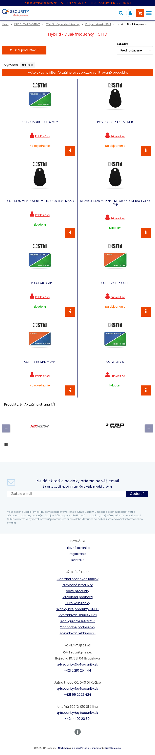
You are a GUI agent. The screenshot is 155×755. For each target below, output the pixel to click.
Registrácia (77, 554)
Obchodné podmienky (77, 627)
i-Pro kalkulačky (77, 603)
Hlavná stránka (78, 547)
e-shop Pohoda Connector (86, 748)
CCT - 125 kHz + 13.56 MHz (40, 122)
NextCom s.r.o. (113, 748)
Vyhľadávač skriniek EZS (78, 615)
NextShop (63, 748)
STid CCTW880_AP (40, 283)
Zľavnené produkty (77, 585)
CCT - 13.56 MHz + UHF (39, 361)
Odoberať (137, 493)
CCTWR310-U (115, 361)
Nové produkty (77, 591)
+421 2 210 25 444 (75, 3)
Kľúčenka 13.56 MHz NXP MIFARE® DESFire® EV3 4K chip (115, 202)
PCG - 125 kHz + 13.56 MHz (115, 122)
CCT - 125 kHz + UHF (115, 283)
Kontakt (77, 560)
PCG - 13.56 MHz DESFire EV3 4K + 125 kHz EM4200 (39, 200)
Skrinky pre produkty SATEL (77, 609)
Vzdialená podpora (78, 597)
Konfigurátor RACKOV (77, 621)
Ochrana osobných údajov (77, 579)
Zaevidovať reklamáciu (77, 633)
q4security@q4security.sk (41, 3)
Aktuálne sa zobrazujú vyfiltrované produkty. (93, 72)
